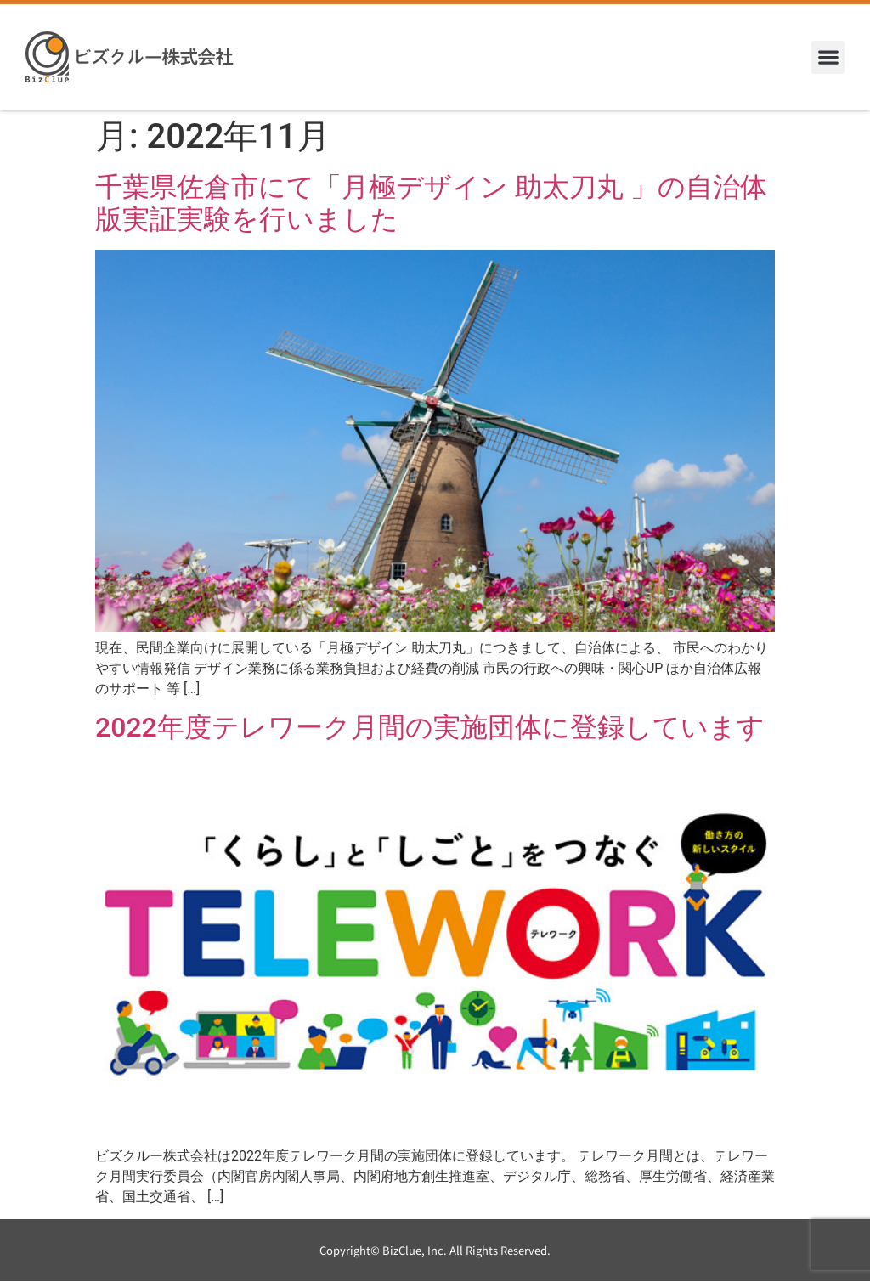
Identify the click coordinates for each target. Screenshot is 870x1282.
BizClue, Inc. (414, 1250)
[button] (828, 57)
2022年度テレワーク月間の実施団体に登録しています (430, 727)
